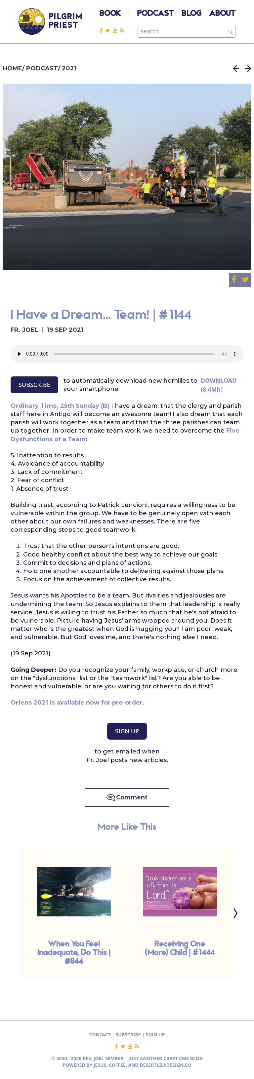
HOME (12, 68)
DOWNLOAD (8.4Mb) (219, 384)
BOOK (110, 14)
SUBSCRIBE (34, 385)
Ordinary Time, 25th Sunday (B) (60, 405)
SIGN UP (127, 731)
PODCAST (155, 14)
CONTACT (100, 1034)
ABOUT (222, 14)
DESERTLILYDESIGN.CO (165, 1065)
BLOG (191, 14)
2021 (69, 68)
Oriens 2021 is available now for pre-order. (78, 702)
